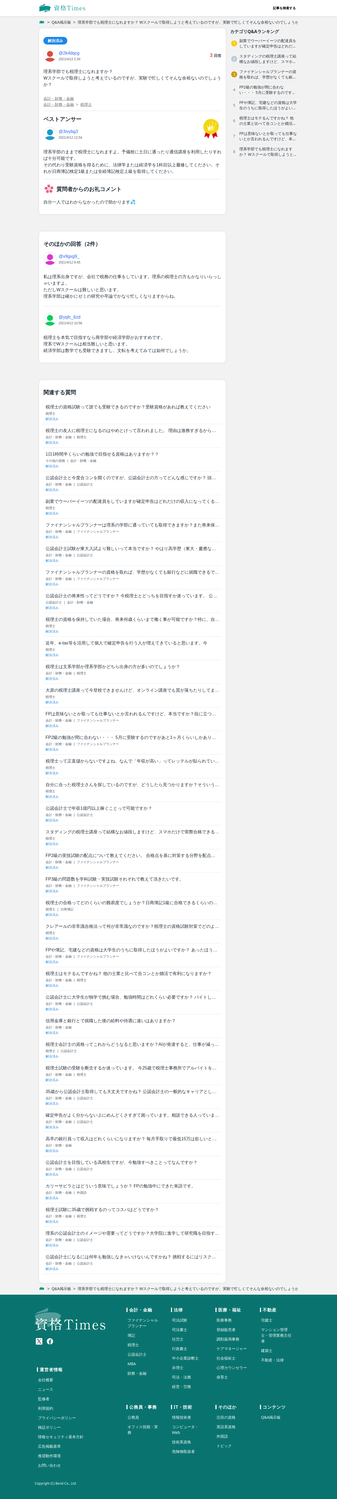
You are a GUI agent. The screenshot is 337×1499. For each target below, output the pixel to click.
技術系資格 (181, 1441)
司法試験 (179, 1320)
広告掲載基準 (49, 1446)
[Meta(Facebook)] (50, 1341)
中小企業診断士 (185, 1358)
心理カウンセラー (232, 1367)
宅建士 (266, 1320)
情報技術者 (181, 1417)
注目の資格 (226, 1417)
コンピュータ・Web (185, 1429)
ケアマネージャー (232, 1348)
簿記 (131, 1335)
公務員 (133, 1417)
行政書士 (179, 1348)
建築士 (266, 1350)
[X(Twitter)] (39, 1341)
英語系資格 (226, 1426)
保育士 (222, 1377)
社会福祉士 (226, 1358)
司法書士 (179, 1329)
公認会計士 (137, 1354)
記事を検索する (284, 8)
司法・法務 (181, 1377)
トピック (224, 1445)
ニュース (45, 1389)
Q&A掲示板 (61, 22)
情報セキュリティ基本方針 (61, 1436)
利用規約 (45, 1408)
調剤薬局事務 (228, 1339)
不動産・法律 (272, 1360)
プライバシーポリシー (57, 1417)
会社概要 (45, 1379)
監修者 (43, 1398)
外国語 (222, 1436)
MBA (132, 1363)
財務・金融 (137, 1373)
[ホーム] (41, 22)
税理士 (86, 104)
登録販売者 (226, 1329)
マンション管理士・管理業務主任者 (276, 1335)
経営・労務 (181, 1386)
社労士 (177, 1339)
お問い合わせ (49, 1465)
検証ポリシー (49, 1427)
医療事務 (224, 1320)
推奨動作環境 (49, 1455)
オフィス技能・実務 (143, 1429)
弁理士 (177, 1367)
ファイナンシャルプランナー (143, 1322)
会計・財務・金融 (58, 98)
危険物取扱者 (183, 1451)
